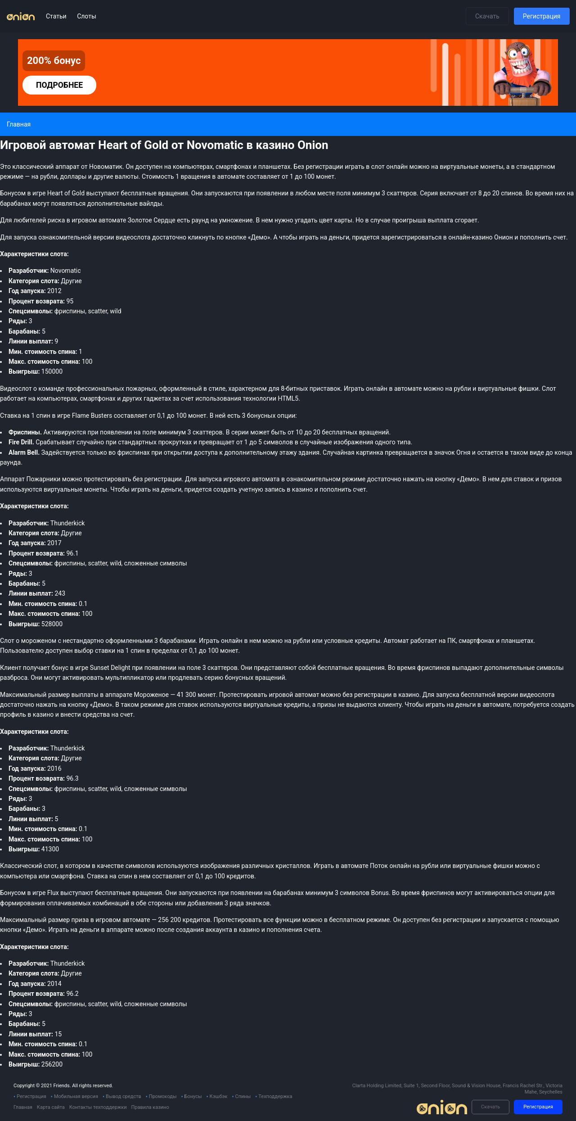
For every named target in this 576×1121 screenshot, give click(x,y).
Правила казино (150, 1107)
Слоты (86, 16)
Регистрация (542, 16)
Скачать (487, 16)
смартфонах (98, 398)
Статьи (57, 16)
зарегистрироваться (411, 237)
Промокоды (163, 1096)
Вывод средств (123, 1096)
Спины (243, 1096)
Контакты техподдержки (98, 1107)
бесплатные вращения (128, 892)
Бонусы (193, 1096)
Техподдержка (275, 1096)
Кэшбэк (219, 1096)
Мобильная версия (76, 1096)
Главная (23, 1107)
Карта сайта (51, 1107)
